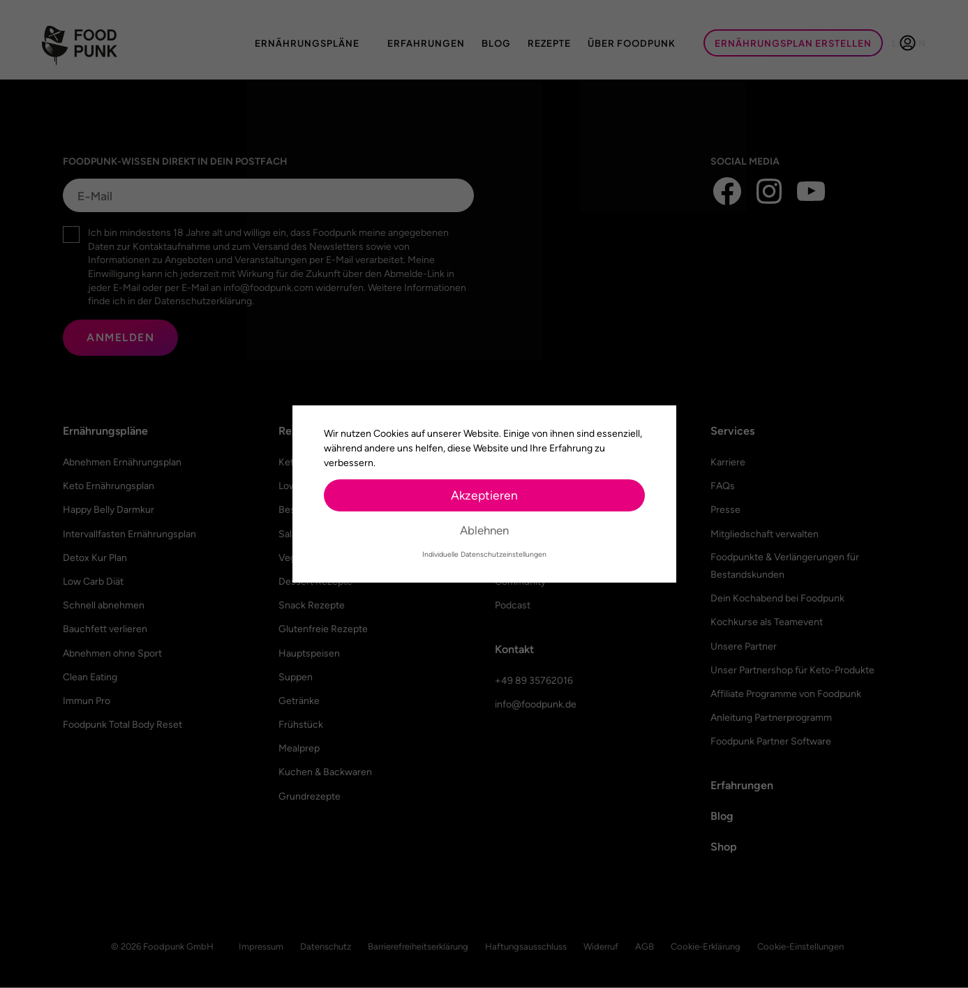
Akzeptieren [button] (484, 495)
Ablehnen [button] (484, 530)
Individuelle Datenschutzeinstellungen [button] (484, 554)
